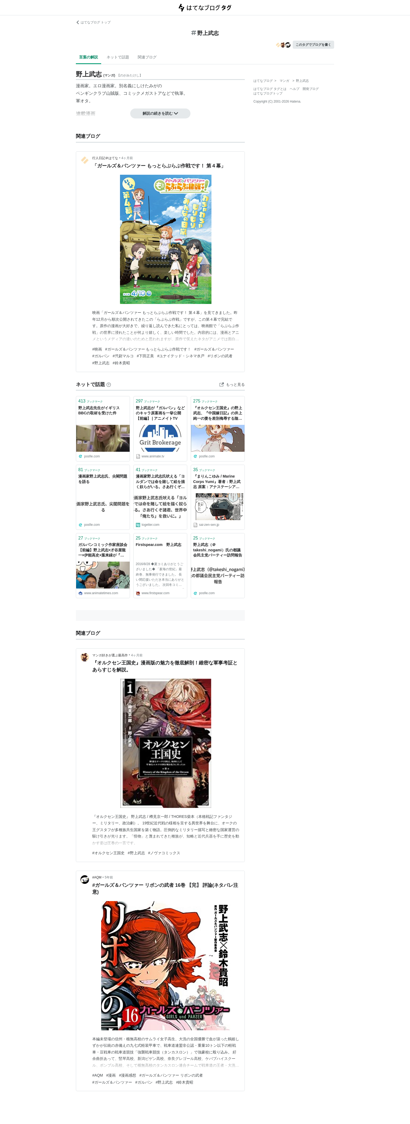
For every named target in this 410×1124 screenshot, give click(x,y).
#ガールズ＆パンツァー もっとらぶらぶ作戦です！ (148, 349)
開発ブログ (311, 89)
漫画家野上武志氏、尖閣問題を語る (102, 479)
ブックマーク (90, 401)
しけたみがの (149, 85)
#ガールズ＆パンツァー (214, 349)
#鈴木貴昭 (121, 363)
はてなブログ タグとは (270, 89)
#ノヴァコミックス (164, 853)
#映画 (97, 349)
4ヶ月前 (127, 158)
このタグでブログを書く (313, 45)
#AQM (96, 877)
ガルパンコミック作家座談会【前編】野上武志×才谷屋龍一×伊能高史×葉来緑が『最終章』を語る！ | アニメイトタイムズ (102, 550)
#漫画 (111, 1075)
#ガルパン (100, 356)
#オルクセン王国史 (108, 853)
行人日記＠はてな (105, 158)
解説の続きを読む (160, 113)
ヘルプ (294, 89)
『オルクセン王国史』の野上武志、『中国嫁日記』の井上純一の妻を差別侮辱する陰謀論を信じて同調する (217, 414)
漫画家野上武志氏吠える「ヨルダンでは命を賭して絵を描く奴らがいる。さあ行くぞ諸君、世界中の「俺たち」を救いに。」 (160, 482)
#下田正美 (145, 356)
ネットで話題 (118, 57)
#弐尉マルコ (123, 356)
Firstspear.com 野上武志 (159, 544)
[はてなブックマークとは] (109, 384)
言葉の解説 (88, 57)
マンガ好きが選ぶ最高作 (110, 655)
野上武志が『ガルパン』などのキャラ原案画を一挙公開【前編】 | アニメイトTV (160, 413)
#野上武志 (100, 363)
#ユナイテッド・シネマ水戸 (180, 356)
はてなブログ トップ (93, 22)
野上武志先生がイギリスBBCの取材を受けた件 (99, 410)
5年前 (109, 877)
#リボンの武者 (220, 356)
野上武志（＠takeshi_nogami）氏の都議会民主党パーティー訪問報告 (217, 549)
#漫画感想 (127, 1075)
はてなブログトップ (267, 93)
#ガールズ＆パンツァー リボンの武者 (171, 1075)
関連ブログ (147, 57)
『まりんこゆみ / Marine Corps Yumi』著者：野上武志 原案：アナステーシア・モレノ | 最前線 (217, 482)
